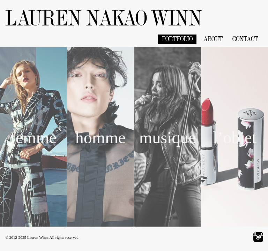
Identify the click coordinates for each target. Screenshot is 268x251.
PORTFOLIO (177, 39)
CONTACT (245, 39)
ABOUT (213, 39)
